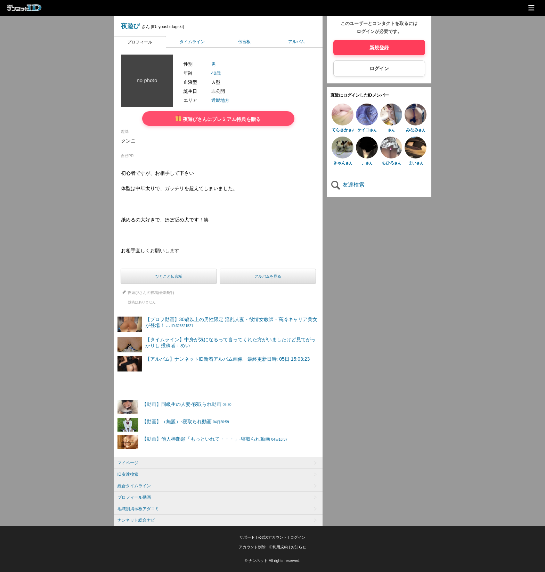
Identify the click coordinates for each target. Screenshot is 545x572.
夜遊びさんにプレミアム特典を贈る (218, 118)
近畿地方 (220, 100)
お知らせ (298, 547)
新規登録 (379, 47)
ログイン (379, 68)
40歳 (216, 73)
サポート (247, 537)
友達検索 (348, 185)
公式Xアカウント (272, 537)
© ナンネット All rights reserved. (272, 560)
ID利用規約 (278, 547)
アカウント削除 (252, 547)
